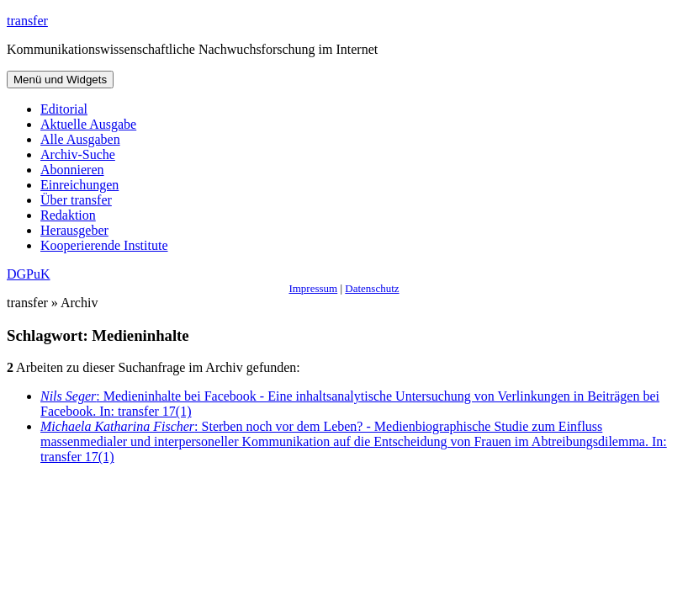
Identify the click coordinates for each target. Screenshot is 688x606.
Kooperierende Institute (104, 245)
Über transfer (76, 200)
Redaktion (68, 215)
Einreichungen (79, 185)
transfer (27, 20)
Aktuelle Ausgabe (88, 124)
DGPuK (28, 274)
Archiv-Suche (77, 154)
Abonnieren (72, 169)
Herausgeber (74, 230)
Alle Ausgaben (80, 139)
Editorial (63, 109)
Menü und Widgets (60, 79)
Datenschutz (372, 288)
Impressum (312, 288)
